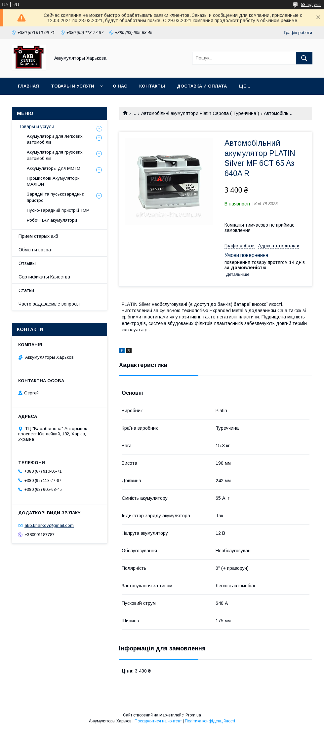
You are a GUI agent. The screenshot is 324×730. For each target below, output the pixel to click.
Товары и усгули (36, 126)
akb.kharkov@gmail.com (49, 525)
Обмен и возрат (36, 249)
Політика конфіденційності (210, 721)
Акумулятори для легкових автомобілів (55, 139)
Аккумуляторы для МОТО (53, 168)
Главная (28, 86)
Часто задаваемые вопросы (49, 304)
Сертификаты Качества (44, 276)
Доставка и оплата (202, 86)
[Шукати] (304, 58)
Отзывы (27, 263)
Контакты (152, 86)
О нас (120, 86)
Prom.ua (193, 715)
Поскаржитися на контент (158, 721)
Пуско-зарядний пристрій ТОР (58, 210)
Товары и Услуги (72, 86)
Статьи (26, 290)
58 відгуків (311, 4)
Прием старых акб (38, 236)
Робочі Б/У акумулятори (52, 220)
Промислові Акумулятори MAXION (53, 181)
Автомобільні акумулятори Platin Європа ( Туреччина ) (200, 113)
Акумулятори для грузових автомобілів (55, 155)
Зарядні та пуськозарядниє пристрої (55, 197)
